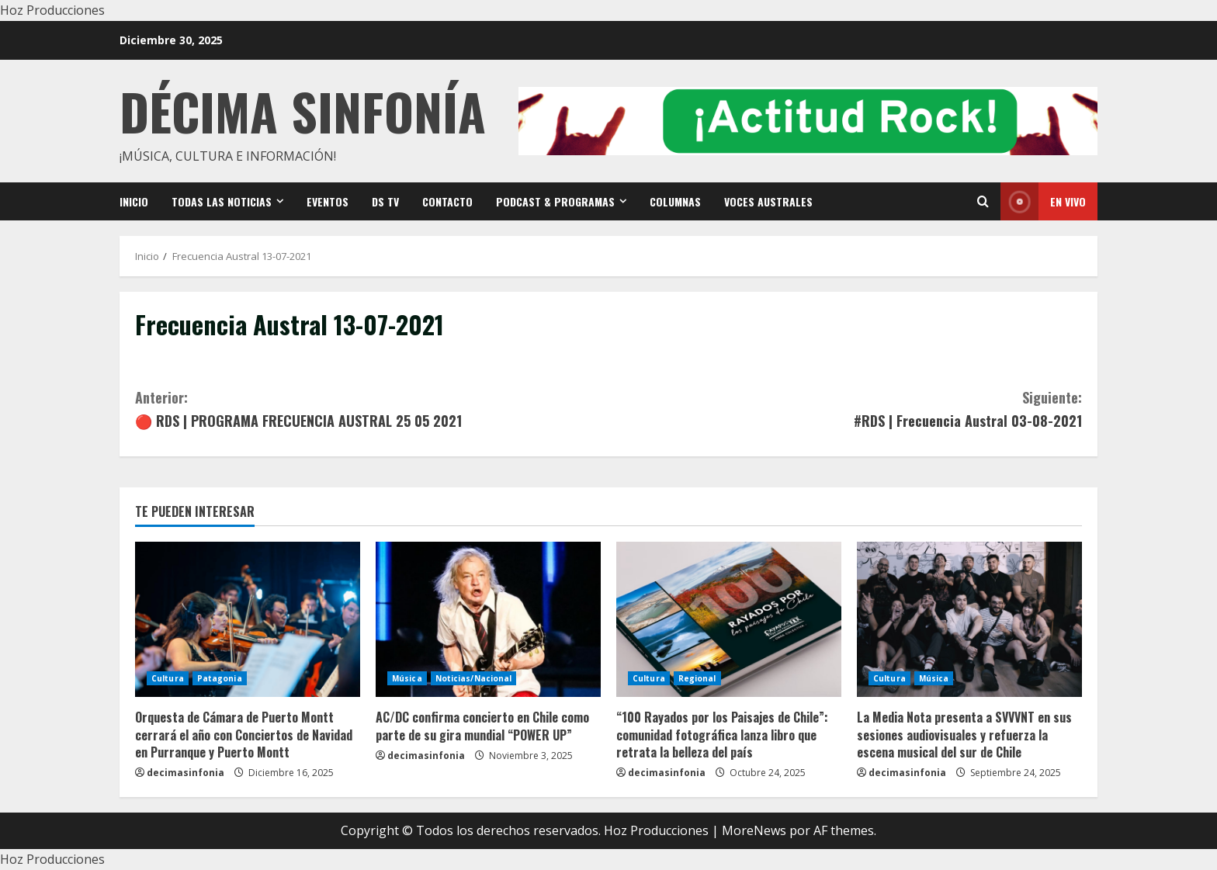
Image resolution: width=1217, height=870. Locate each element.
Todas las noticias (222, 201)
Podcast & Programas (555, 201)
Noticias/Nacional (473, 678)
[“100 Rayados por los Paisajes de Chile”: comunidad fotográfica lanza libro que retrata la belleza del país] (728, 619)
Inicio (134, 201)
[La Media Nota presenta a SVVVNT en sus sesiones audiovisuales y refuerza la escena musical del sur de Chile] (969, 619)
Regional (697, 678)
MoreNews (754, 830)
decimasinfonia (185, 772)
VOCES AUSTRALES (768, 201)
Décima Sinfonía (303, 110)
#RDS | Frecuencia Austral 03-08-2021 (845, 409)
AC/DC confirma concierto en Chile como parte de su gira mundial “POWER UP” (482, 725)
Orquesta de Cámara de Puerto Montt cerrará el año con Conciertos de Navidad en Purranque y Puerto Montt (243, 734)
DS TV (385, 201)
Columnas (675, 201)
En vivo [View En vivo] (1043, 201)
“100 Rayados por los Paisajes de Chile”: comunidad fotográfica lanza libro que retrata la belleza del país (722, 734)
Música (407, 678)
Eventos (327, 201)
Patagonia (219, 678)
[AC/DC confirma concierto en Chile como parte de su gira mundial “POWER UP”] (488, 619)
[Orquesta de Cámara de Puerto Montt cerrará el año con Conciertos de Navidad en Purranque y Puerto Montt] (247, 619)
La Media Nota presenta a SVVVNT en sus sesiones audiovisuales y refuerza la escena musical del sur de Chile (964, 734)
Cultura (167, 678)
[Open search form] (983, 201)
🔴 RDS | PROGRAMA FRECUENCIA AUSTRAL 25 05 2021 (371, 409)
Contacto (447, 201)
